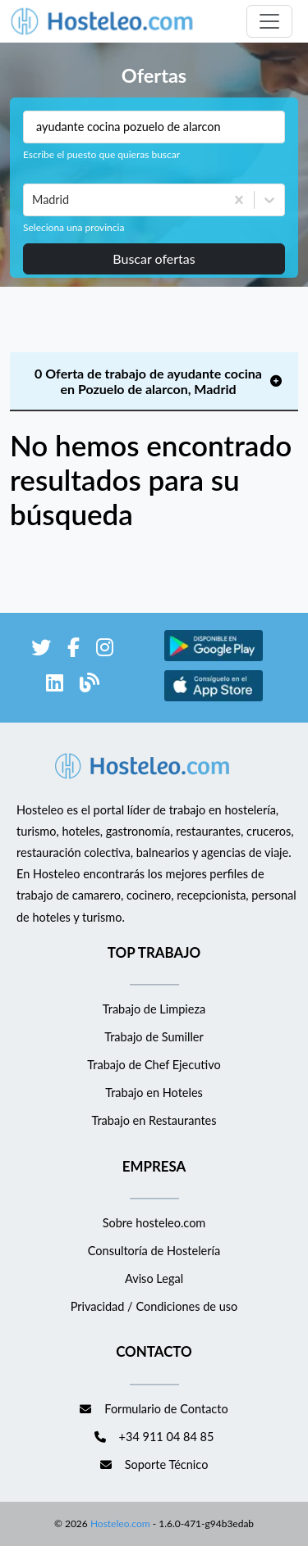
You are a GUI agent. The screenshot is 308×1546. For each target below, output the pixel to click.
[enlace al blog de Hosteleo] (89, 685)
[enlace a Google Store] (213, 658)
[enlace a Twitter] (41, 650)
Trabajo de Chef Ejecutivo (153, 1065)
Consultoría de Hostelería (154, 1251)
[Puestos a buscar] (154, 127)
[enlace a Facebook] (73, 650)
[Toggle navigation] (269, 21)
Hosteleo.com (119, 1523)
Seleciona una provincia (73, 227)
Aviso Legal (154, 1278)
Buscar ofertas (154, 258)
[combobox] (33, 200)
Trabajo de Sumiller (154, 1037)
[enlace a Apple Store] (213, 698)
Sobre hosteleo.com (154, 1223)
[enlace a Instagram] (105, 650)
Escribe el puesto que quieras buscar (101, 154)
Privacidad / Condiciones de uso (154, 1306)
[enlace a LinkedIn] (54, 685)
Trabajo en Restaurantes (153, 1120)
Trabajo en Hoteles (154, 1092)
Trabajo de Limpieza (154, 1009)
